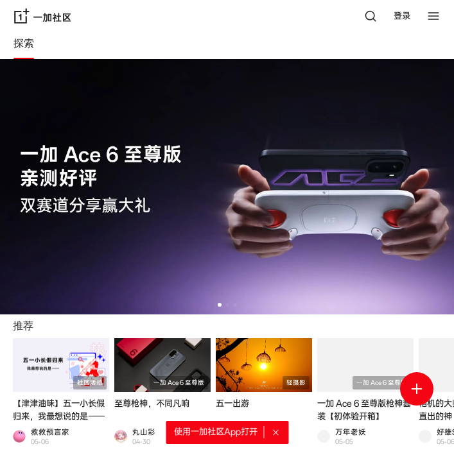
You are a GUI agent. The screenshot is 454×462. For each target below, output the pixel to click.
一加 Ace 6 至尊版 (178, 383)
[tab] (24, 45)
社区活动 (90, 383)
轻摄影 (296, 383)
